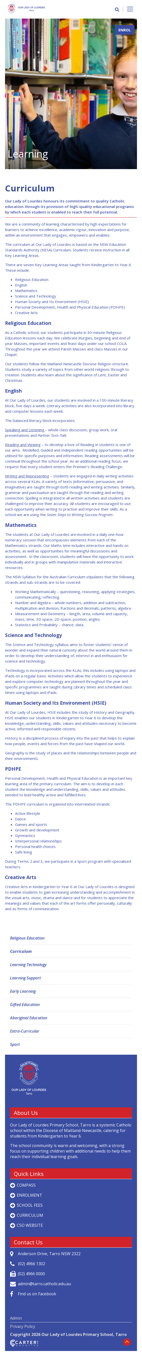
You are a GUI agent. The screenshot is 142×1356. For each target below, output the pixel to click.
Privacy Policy (22, 1326)
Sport (15, 1044)
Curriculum (21, 951)
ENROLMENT (29, 1195)
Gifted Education (25, 1004)
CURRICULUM (30, 1215)
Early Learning (23, 991)
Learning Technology (28, 964)
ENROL (124, 29)
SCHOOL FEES (30, 1205)
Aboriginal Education (28, 1018)
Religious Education (27, 938)
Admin (16, 1318)
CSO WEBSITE (30, 1225)
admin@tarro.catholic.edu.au (44, 1284)
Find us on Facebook (37, 1294)
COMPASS (26, 1185)
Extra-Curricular (24, 1031)
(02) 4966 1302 (31, 1263)
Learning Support (25, 978)
